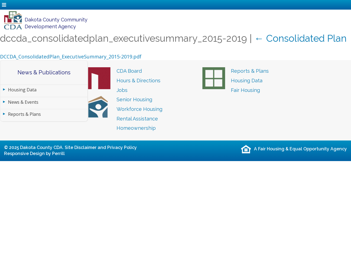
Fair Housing (245, 90)
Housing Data (22, 90)
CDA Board (129, 71)
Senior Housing (134, 99)
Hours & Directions (138, 80)
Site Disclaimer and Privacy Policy (101, 147)
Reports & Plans (24, 114)
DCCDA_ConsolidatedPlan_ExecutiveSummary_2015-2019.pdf (70, 56)
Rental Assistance (137, 119)
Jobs (122, 90)
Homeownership (136, 128)
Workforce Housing (139, 109)
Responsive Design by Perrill (34, 153)
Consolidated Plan (300, 38)
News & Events (23, 102)
